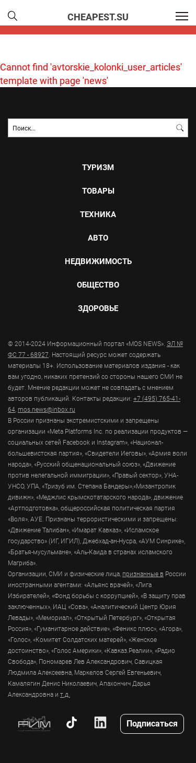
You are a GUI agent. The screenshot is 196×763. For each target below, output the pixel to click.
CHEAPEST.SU (98, 16)
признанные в (143, 573)
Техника (98, 214)
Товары (98, 191)
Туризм (98, 167)
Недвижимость (98, 261)
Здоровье (98, 308)
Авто (98, 238)
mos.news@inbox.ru (46, 409)
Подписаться (152, 723)
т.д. (65, 694)
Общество (98, 285)
